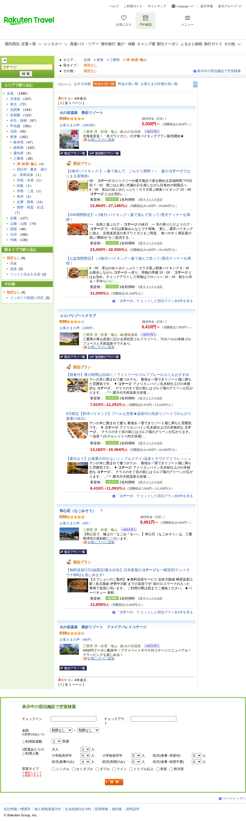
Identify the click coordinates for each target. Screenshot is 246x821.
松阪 (20, 186)
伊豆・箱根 (18, 120)
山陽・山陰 (18, 224)
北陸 (13, 131)
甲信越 (15, 126)
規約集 (117, 809)
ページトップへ (234, 798)
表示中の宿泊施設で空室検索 (219, 71)
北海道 (15, 99)
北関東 (15, 110)
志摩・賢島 (25, 202)
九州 (13, 234)
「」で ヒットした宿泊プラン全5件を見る (154, 301)
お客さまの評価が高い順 (159, 84)
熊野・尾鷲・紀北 (30, 207)
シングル (62, 769)
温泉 (13, 269)
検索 (114, 782)
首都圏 (15, 115)
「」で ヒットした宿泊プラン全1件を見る (154, 612)
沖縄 (13, 240)
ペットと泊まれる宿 (25, 274)
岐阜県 (18, 142)
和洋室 (179, 769)
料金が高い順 (128, 84)
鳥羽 (20, 196)
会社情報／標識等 (17, 809)
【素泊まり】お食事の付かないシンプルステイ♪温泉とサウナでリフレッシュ (128, 458)
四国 (13, 229)
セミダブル (84, 769)
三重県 (115, 60)
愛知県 (18, 153)
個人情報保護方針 (47, 809)
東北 (13, 104)
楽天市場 (206, 6)
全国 (87, 60)
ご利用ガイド (133, 6)
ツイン (122, 769)
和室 (163, 769)
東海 (100, 60)
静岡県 (18, 148)
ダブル (105, 769)
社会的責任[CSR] (78, 809)
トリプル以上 (143, 769)
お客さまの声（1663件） (78, 125)
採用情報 (101, 809)
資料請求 (132, 809)
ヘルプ (114, 6)
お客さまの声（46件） (77, 639)
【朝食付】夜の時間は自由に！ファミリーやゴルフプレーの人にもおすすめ (127, 375)
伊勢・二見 (25, 191)
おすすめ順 (82, 84)
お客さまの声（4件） (76, 523)
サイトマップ (157, 6)
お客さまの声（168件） (78, 328)
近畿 (13, 218)
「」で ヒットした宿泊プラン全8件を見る (154, 496)
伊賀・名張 (25, 180)
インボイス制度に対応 (27, 298)
